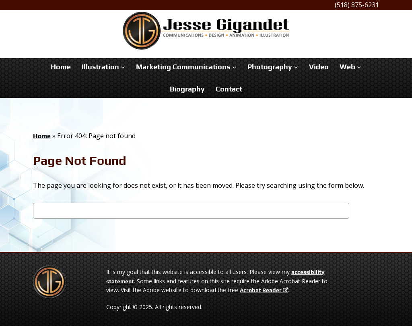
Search (364, 212)
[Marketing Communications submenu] (234, 67)
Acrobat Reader (261, 290)
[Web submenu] (359, 67)
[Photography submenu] (296, 67)
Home (42, 136)
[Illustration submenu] (123, 67)
